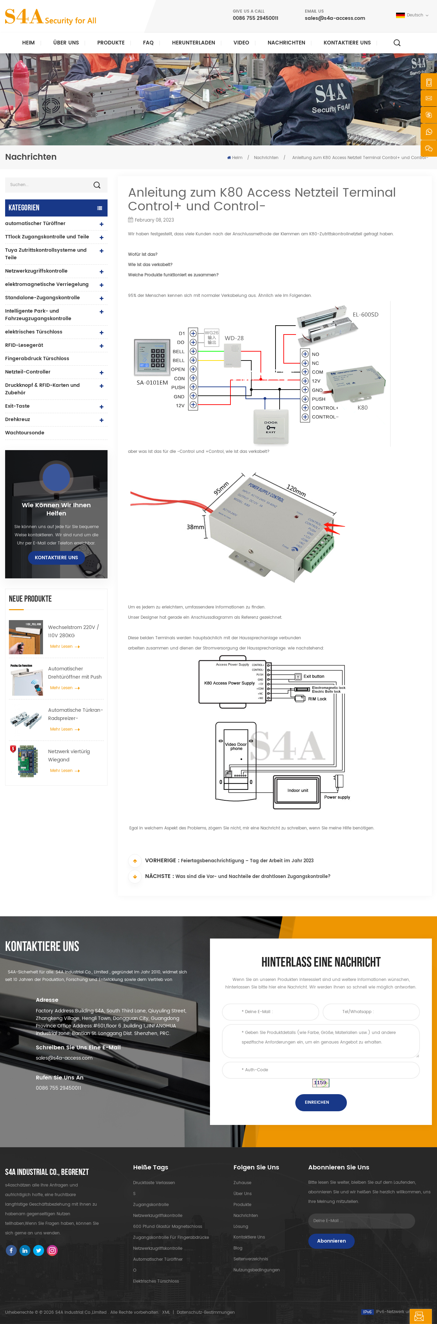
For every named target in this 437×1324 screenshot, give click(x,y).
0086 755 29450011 (255, 18)
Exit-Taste (17, 406)
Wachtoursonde (24, 433)
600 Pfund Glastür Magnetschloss (167, 1226)
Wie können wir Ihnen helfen (56, 509)
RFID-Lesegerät (24, 345)
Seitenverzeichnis (251, 1259)
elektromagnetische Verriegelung (47, 284)
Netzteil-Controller (28, 372)
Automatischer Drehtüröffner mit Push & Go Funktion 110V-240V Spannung (75, 673)
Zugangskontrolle (151, 1205)
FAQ (148, 43)
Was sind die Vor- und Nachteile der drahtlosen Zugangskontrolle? (252, 877)
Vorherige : (154, 861)
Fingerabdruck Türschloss (37, 359)
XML (166, 1312)
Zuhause (242, 1183)
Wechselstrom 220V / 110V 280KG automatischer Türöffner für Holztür (73, 632)
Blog (238, 1248)
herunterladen (193, 43)
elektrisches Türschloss (33, 332)
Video (241, 43)
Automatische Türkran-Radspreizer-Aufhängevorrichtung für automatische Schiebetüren (75, 714)
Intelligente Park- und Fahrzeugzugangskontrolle (38, 315)
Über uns (66, 43)
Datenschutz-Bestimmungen (206, 1312)
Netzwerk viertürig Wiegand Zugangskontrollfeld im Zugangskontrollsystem (75, 756)
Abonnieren (331, 1241)
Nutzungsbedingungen (257, 1270)
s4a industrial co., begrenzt (47, 1172)
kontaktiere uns (347, 43)
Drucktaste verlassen (154, 1183)
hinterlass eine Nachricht (388, 1316)
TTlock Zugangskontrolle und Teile (47, 237)
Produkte (111, 43)
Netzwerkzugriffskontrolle (36, 271)
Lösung (241, 1226)
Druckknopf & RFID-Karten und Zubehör (42, 389)
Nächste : (151, 876)
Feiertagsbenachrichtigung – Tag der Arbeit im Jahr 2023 (247, 861)
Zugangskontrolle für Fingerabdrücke (171, 1237)
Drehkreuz (17, 419)
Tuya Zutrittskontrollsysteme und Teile (46, 254)
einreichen (317, 1102)
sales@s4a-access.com (335, 18)
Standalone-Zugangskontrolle (42, 298)
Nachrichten (286, 43)
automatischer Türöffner (35, 223)
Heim (28, 43)
